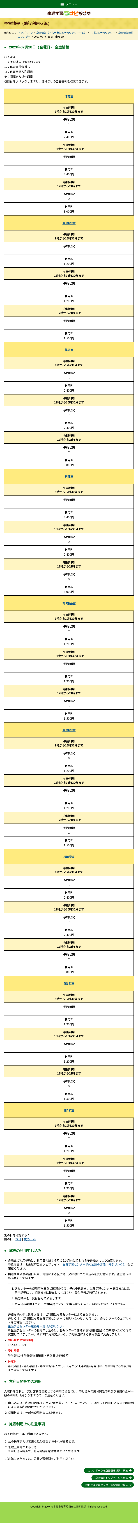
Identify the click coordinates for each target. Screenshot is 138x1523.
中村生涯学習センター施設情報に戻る (106, 1485)
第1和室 (69, 983)
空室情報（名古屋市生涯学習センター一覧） (61, 32)
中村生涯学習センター (102, 32)
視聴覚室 (69, 856)
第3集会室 (69, 730)
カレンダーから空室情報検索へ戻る (108, 1470)
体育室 (69, 96)
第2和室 (69, 1110)
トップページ (25, 32)
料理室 (69, 476)
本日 (18, 1239)
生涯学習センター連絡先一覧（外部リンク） (36, 1326)
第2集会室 (69, 603)
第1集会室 (69, 223)
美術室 (69, 349)
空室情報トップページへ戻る (111, 1477)
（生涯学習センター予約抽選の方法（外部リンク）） (93, 1264)
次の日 (28, 1239)
